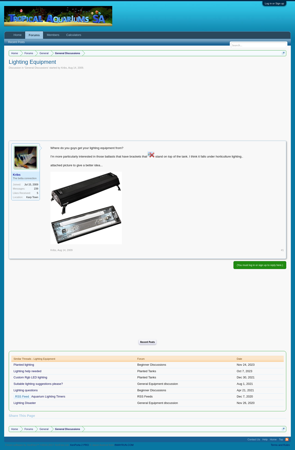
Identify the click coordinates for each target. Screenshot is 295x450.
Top (281, 439)
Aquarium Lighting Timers (48, 396)
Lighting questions (26, 390)
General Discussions (36, 67)
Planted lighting (24, 364)
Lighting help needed (27, 371)
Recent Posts (147, 342)
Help (265, 439)
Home (18, 35)
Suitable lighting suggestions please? (38, 384)
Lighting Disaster (25, 403)
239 (36, 188)
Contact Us (254, 439)
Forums (34, 35)
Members (53, 35)
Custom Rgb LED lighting (30, 377)
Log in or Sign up (274, 3)
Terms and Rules (280, 445)
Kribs (64, 67)
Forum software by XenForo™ (37, 445)
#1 (282, 250)
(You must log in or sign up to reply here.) (260, 265)
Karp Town (32, 197)
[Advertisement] (147, 104)
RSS (287, 439)
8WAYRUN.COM (124, 445)
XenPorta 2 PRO (79, 445)
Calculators (73, 35)
